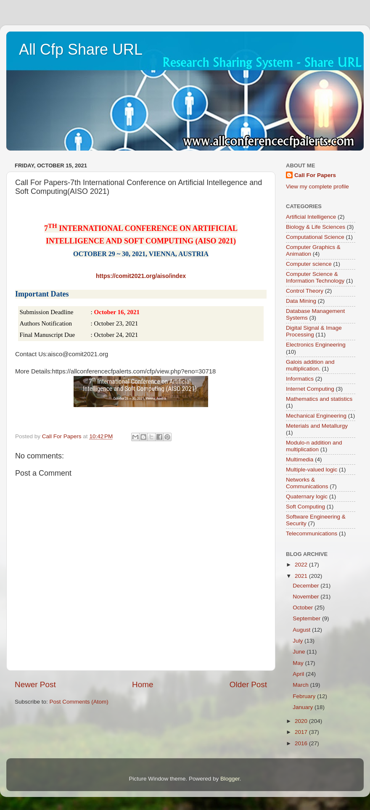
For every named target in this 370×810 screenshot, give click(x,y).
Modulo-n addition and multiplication (314, 446)
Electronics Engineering (316, 344)
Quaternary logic (307, 496)
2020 (302, 721)
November (306, 596)
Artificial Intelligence (311, 217)
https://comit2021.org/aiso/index (141, 276)
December (306, 585)
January (303, 707)
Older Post (248, 684)
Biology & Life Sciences (315, 227)
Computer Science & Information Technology (315, 277)
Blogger (230, 779)
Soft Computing (305, 506)
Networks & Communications (307, 483)
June (300, 652)
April (299, 674)
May (299, 663)
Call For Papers (315, 175)
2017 (302, 732)
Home (142, 684)
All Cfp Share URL (81, 49)
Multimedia (299, 459)
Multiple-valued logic (311, 469)
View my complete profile (317, 186)
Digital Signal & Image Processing (314, 331)
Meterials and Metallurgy (317, 426)
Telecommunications (311, 533)
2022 (302, 564)
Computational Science (315, 237)
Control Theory (304, 291)
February (305, 696)
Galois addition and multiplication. (310, 365)
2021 (302, 576)
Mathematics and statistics (319, 399)
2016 (302, 743)
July (298, 641)
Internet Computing (310, 389)
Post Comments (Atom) (79, 702)
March (301, 685)
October (303, 607)
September (307, 618)
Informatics (300, 379)
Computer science (309, 264)
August (302, 630)
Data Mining (301, 301)
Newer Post (35, 684)
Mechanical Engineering (316, 416)
